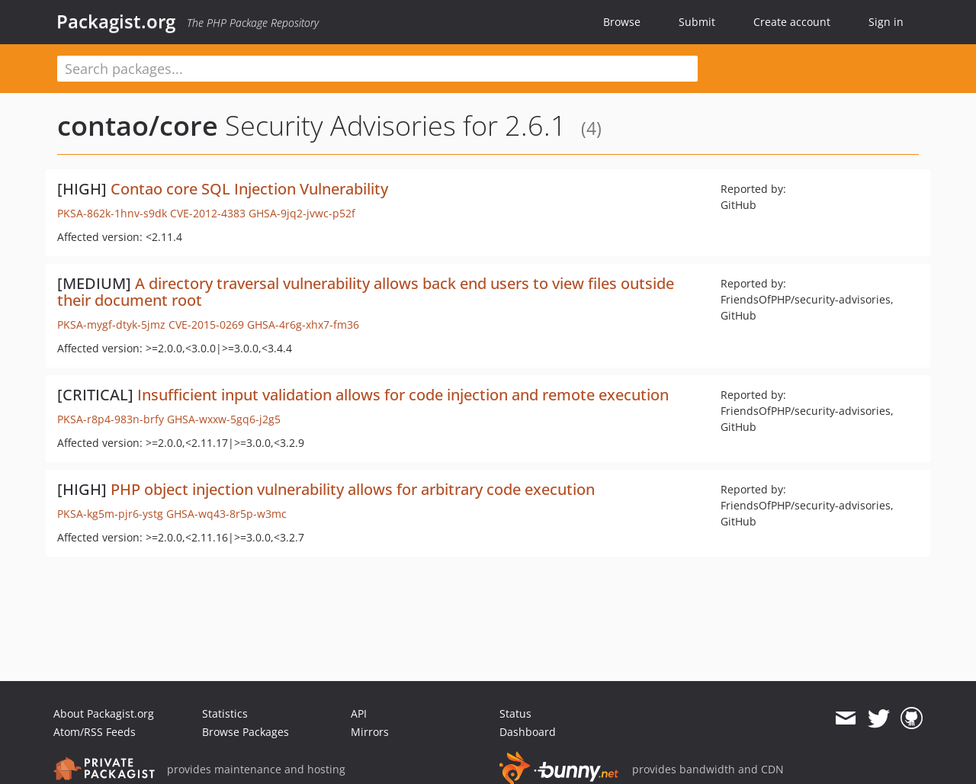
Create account (791, 21)
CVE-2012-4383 (208, 213)
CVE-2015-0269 (206, 324)
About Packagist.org (103, 713)
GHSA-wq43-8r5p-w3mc (226, 513)
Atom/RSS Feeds (94, 732)
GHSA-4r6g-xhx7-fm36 (303, 324)
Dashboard (527, 732)
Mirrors (370, 732)
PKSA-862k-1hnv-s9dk (112, 213)
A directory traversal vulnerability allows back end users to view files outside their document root (365, 291)
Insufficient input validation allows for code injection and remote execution (403, 394)
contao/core (137, 125)
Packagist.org (115, 21)
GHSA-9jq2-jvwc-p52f (302, 213)
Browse (621, 21)
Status (515, 713)
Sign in (886, 21)
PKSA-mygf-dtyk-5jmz (111, 324)
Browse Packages (245, 732)
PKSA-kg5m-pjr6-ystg (110, 513)
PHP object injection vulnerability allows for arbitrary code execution (353, 489)
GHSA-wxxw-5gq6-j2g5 (224, 419)
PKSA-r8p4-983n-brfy (110, 419)
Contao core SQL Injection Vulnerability (249, 188)
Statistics (225, 713)
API (359, 713)
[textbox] (377, 69)
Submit (697, 21)
